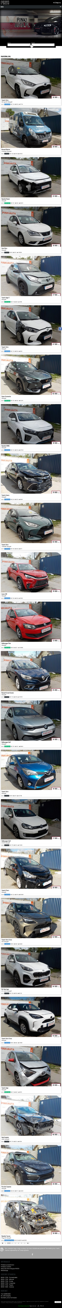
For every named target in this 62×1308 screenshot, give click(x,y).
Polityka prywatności (7, 1265)
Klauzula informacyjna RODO (10, 1269)
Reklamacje (4, 1270)
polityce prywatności (18, 1302)
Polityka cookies (6, 1267)
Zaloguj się (57, 3)
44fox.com (40, 1305)
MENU (2, 7)
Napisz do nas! (27, 1306)
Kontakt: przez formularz (9, 1298)
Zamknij (58, 1302)
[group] (31, 26)
